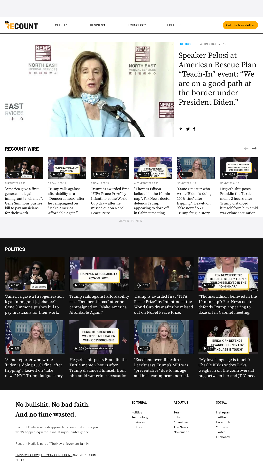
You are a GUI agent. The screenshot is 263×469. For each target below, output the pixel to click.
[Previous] (254, 149)
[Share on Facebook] (194, 129)
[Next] (246, 149)
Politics (173, 25)
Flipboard (223, 437)
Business (97, 25)
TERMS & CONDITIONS (56, 455)
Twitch (221, 432)
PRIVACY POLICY (27, 455)
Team (177, 412)
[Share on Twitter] (188, 129)
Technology (136, 25)
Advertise (181, 422)
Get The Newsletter (240, 25)
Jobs (177, 417)
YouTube (222, 427)
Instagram (223, 412)
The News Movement (64, 443)
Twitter (221, 417)
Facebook (223, 422)
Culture (62, 25)
